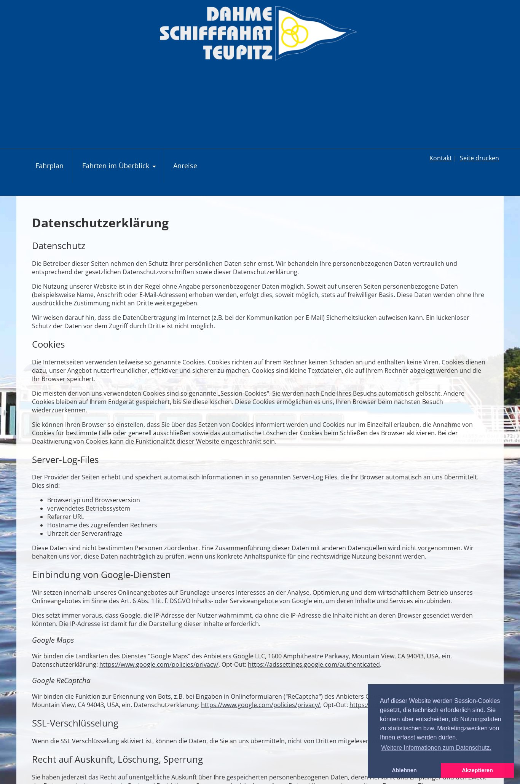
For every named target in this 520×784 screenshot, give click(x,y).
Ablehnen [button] (404, 770)
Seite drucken (479, 158)
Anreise (185, 165)
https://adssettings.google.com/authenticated (314, 664)
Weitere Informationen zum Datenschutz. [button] (436, 747)
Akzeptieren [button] (477, 770)
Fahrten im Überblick (120, 169)
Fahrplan (49, 165)
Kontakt (440, 158)
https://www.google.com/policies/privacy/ (159, 664)
